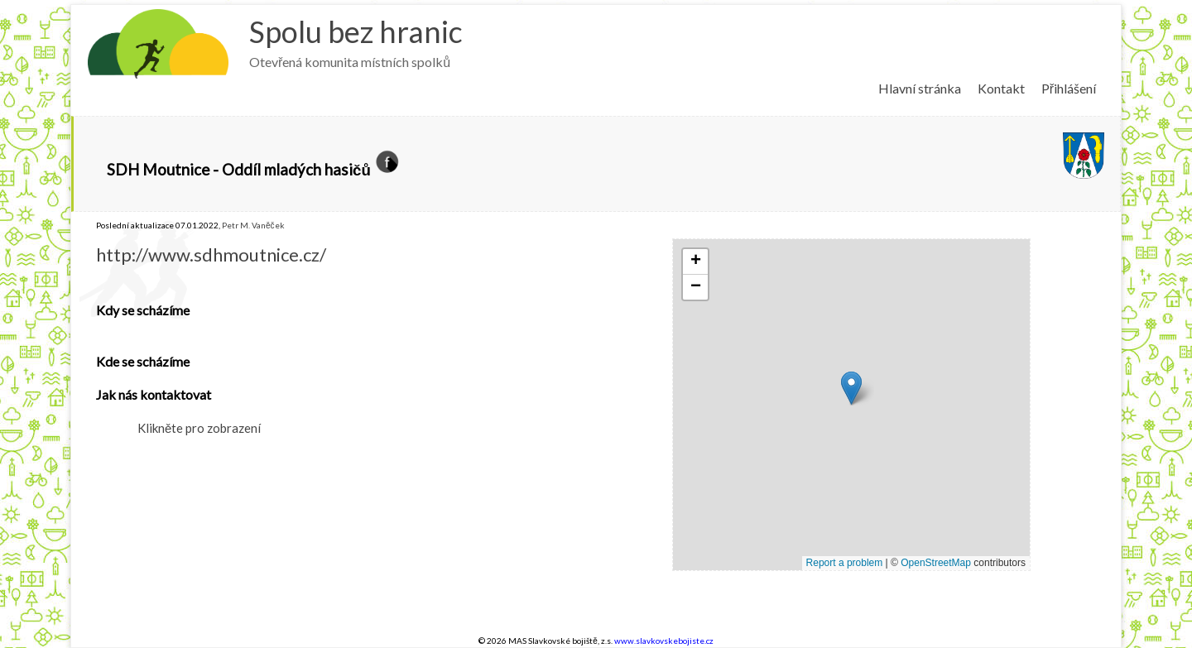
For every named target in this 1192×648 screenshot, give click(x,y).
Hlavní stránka (919, 88)
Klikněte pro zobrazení (199, 427)
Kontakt (1001, 88)
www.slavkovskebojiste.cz (664, 641)
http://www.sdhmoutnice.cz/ (211, 254)
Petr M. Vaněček (253, 225)
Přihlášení (1068, 88)
